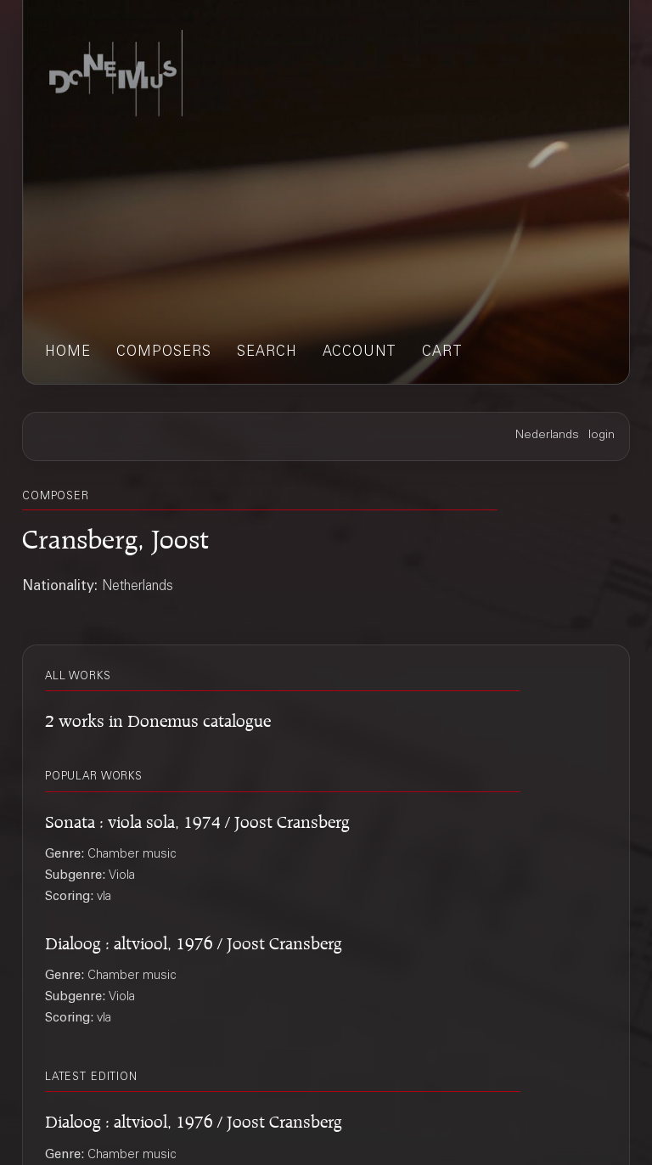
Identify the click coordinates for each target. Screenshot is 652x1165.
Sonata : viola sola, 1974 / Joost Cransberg (197, 819)
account (359, 353)
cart (442, 353)
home (68, 353)
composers (163, 353)
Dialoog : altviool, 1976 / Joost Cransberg (193, 940)
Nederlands (547, 436)
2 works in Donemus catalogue (158, 718)
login (601, 436)
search (267, 353)
